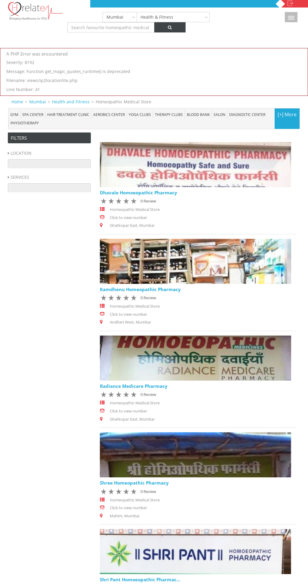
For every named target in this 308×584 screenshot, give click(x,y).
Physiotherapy (25, 122)
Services (20, 177)
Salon (219, 114)
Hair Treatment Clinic (68, 114)
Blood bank (198, 114)
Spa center (32, 114)
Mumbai (114, 17)
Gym (14, 114)
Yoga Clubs (140, 114)
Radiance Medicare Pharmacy (134, 386)
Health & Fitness (156, 17)
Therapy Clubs (169, 114)
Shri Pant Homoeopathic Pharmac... (140, 579)
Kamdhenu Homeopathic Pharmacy (140, 289)
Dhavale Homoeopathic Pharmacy (138, 193)
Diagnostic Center (247, 114)
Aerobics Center (109, 114)
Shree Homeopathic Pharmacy (134, 483)
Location (21, 153)
